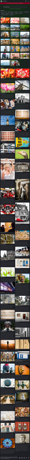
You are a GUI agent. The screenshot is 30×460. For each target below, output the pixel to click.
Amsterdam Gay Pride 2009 (3, 180)
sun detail (20, 13)
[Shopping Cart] (25, 1)
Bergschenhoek (17, 257)
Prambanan (16, 306)
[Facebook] (24, 458)
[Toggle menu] (28, 1)
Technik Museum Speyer (3, 198)
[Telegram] (22, 458)
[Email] (20, 458)
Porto (1, 388)
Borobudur (2, 304)
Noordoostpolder (2, 93)
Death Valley (2, 421)
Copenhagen (16, 402)
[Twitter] (26, 458)
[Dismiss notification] (29, 3)
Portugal (16, 432)
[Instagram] (28, 458)
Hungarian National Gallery (4, 14)
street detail (7, 13)
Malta (15, 322)
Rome (1, 362)
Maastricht (16, 201)
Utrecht (1, 277)
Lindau (1, 433)
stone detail (12, 13)
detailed (16, 13)
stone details (11, 14)
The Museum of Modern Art (4, 320)
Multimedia (3, 13)
